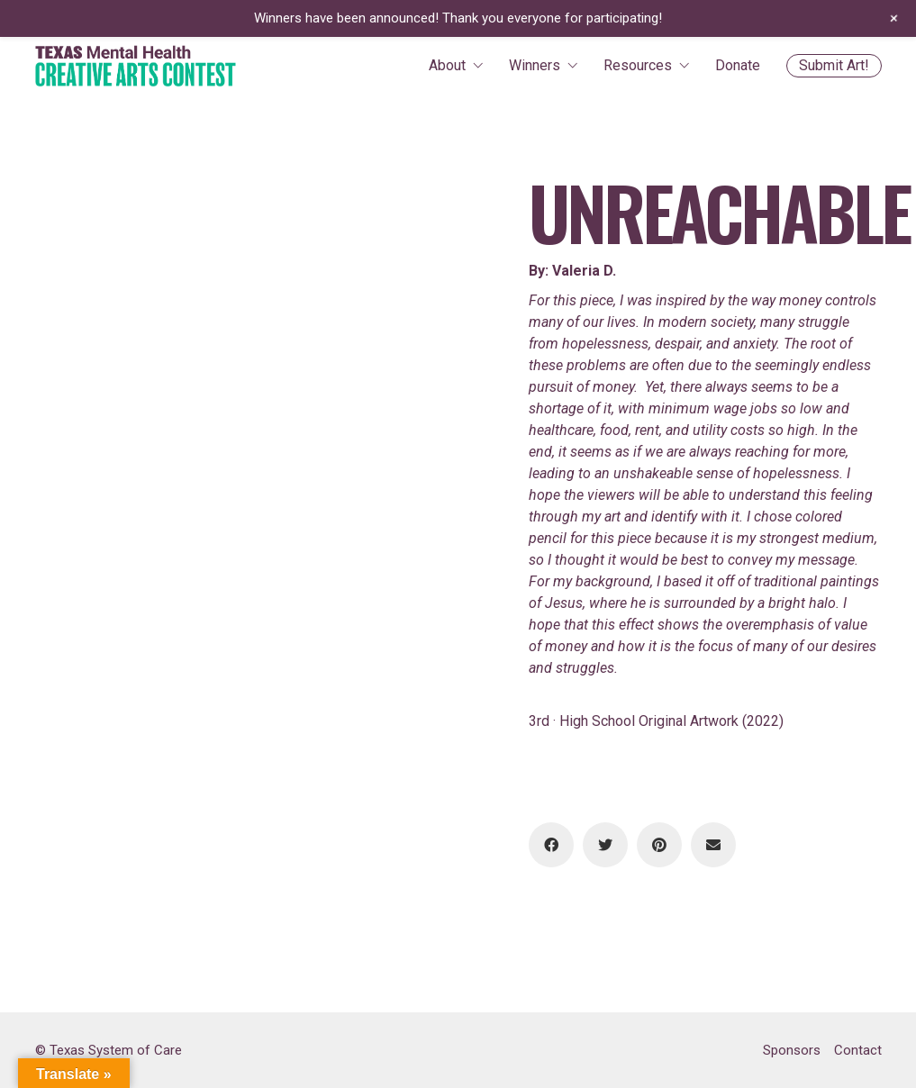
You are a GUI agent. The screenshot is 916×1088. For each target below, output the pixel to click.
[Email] (713, 844)
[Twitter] (605, 844)
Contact (858, 1050)
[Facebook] (551, 844)
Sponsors (792, 1050)
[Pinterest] (659, 844)
